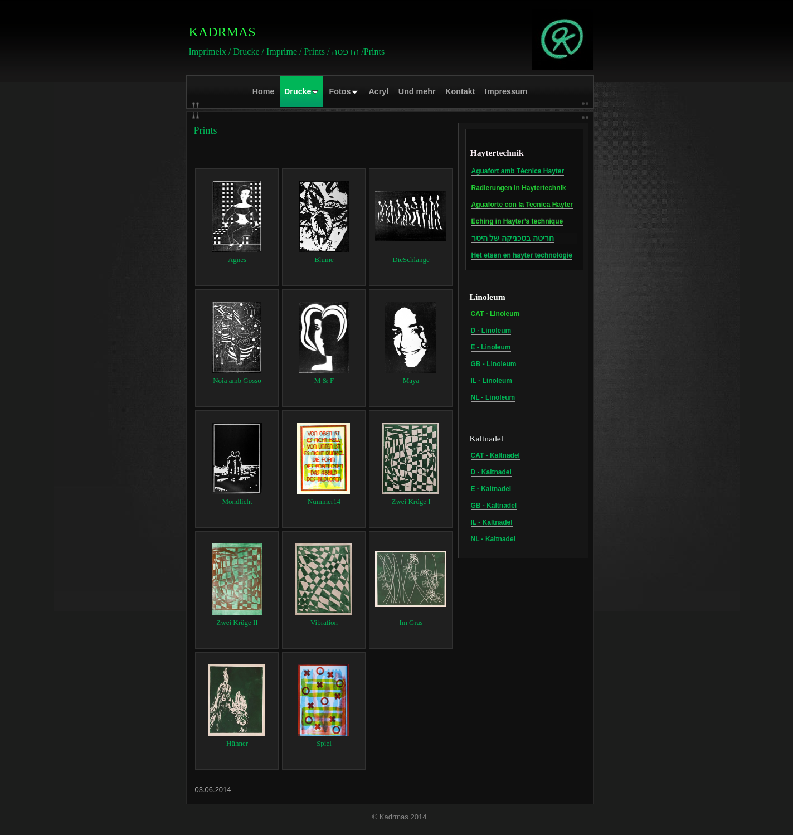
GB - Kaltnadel (494, 505)
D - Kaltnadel (491, 472)
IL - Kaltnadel (492, 522)
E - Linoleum (491, 347)
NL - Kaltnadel (493, 539)
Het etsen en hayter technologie (521, 255)
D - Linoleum (491, 330)
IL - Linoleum (491, 381)
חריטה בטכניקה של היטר (512, 238)
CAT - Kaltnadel (495, 455)
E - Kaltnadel (491, 489)
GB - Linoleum (494, 364)
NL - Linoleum (493, 397)
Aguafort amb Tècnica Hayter (518, 171)
